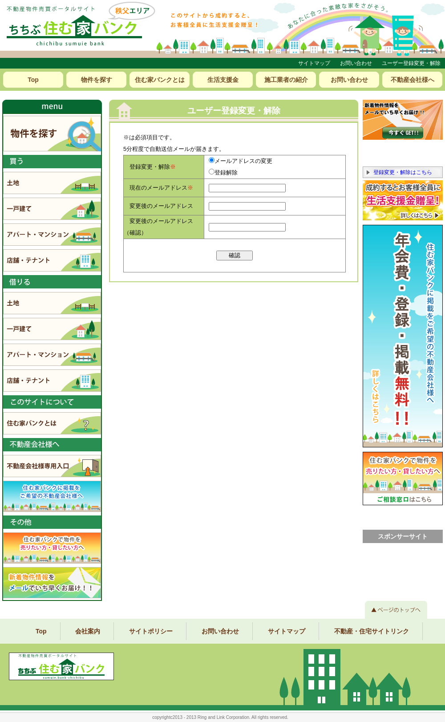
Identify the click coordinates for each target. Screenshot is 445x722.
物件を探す (96, 79)
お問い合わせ (356, 63)
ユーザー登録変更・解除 (411, 63)
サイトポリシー (151, 631)
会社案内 (87, 631)
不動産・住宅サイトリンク (371, 631)
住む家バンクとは (160, 79)
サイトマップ (314, 63)
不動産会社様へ (412, 79)
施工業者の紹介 (286, 79)
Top (33, 79)
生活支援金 (223, 79)
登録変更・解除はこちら (402, 172)
